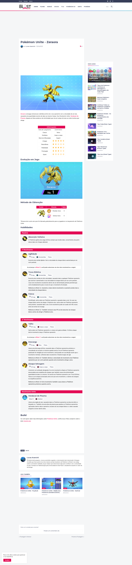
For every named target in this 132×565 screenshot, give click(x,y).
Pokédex (87, 6)
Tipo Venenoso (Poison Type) (102, 147)
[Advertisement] (66, 24)
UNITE (80, 6)
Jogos (56, 6)
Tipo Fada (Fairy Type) (104, 124)
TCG (62, 6)
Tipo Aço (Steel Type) (104, 154)
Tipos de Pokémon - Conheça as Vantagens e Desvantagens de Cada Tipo (103, 89)
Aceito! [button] (7, 560)
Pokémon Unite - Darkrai (71, 491)
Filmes (42, 6)
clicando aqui (27, 421)
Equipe (26, 1)
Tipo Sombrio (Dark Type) (103, 140)
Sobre (30, 1)
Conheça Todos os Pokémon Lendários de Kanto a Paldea (103, 106)
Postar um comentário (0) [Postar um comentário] (51, 531)
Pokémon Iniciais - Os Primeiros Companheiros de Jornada (104, 116)
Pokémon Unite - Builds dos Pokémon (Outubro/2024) (51, 491)
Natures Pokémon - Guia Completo (103, 98)
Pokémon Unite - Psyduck (29, 491)
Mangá (49, 6)
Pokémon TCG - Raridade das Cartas (103, 132)
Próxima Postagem (77, 537)
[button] (107, 7)
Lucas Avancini (33, 458)
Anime (36, 6)
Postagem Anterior (25, 537)
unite (27, 450)
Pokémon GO (70, 6)
